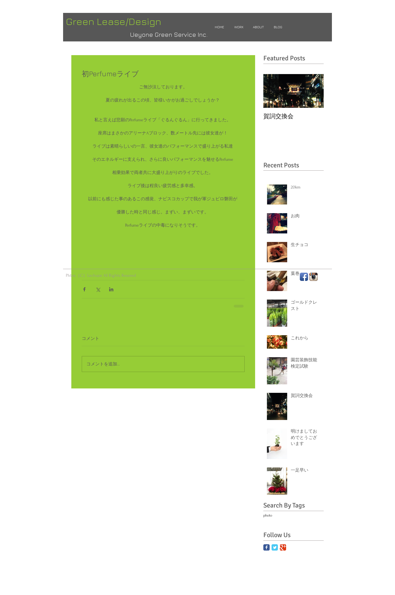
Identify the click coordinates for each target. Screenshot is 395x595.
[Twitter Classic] (275, 547)
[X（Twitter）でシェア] (97, 289)
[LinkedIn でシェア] (111, 289)
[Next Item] (314, 91)
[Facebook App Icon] (304, 277)
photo (267, 515)
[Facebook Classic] (266, 547)
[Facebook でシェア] (84, 289)
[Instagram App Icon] (313, 277)
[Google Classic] (283, 547)
